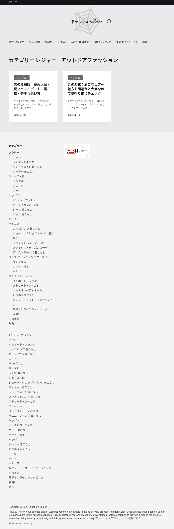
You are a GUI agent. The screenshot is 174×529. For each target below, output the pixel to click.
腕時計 (17, 314)
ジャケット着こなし (25, 162)
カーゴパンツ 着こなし (26, 229)
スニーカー (19, 186)
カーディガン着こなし (26, 205)
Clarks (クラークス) (127, 42)
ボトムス (14, 224)
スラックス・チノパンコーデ (30, 247)
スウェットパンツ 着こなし (29, 243)
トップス (14, 195)
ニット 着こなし (22, 214)
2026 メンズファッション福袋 (24, 42)
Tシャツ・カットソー (26, 200)
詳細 (147, 42)
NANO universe (80, 42)
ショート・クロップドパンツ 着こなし (32, 382)
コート (17, 157)
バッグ (13, 219)
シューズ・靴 (17, 176)
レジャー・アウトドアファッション (30, 468)
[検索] (109, 21)
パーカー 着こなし (24, 171)
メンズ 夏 (22, 77)
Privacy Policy (17, 511)
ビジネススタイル (23, 295)
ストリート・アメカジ (26, 285)
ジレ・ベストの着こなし (27, 167)
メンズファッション (21, 276)
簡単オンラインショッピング (30, 309)
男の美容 (14, 319)
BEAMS (48, 42)
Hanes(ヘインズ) (102, 42)
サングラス (19, 262)
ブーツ (17, 190)
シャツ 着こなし (22, 209)
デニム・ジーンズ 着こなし (29, 252)
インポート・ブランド (26, 281)
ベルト (17, 271)
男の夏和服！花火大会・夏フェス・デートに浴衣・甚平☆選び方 (32, 89)
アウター (14, 152)
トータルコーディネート (27, 290)
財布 (11, 323)
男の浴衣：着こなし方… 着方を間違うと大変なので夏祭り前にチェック (86, 89)
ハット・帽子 (21, 266)
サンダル (18, 181)
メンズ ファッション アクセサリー (29, 257)
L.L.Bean (61, 42)
